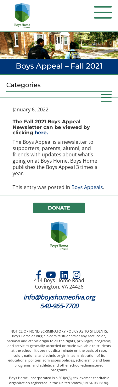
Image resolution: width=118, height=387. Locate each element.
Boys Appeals (87, 187)
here (41, 133)
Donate (59, 208)
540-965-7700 (59, 306)
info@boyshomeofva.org (59, 297)
